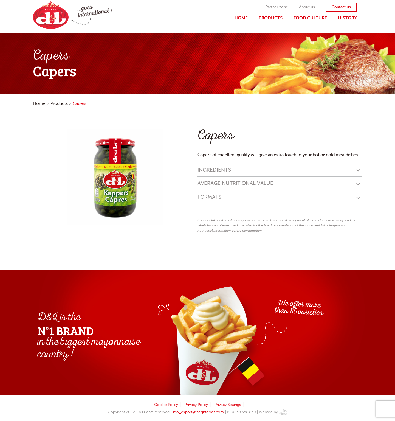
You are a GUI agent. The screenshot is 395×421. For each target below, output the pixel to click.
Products (271, 18)
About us (307, 7)
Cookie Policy (166, 404)
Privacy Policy (196, 404)
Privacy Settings (228, 404)
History (347, 18)
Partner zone (277, 7)
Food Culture (310, 18)
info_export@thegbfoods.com (198, 412)
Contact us (341, 7)
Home (241, 18)
